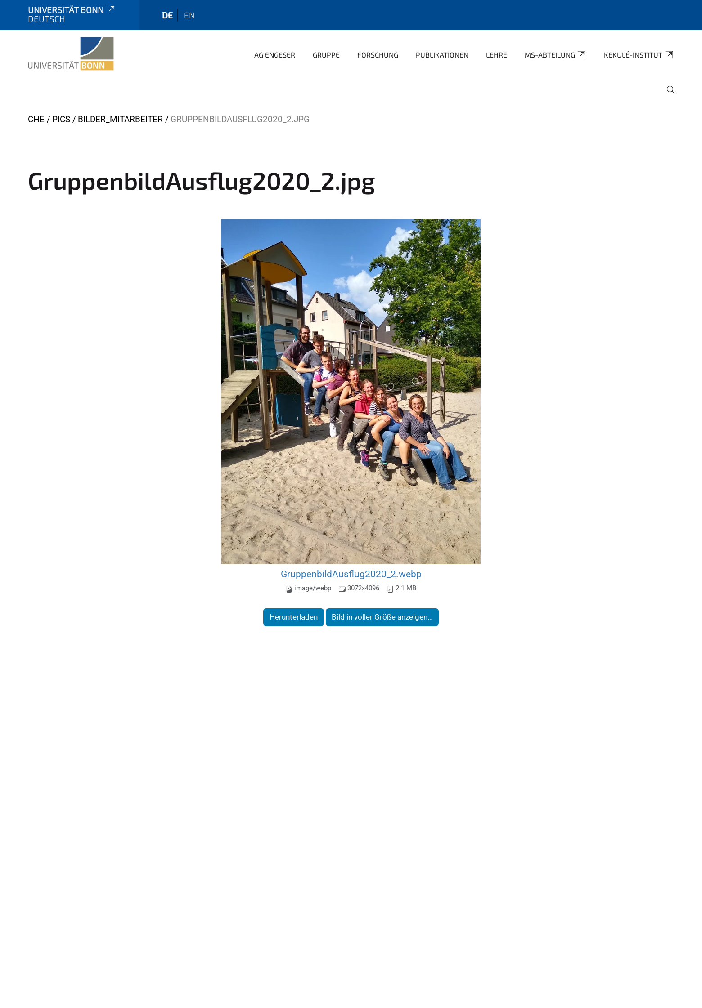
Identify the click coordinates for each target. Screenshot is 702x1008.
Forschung (377, 54)
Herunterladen (294, 616)
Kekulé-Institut (639, 55)
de (167, 15)
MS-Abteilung (556, 55)
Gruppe (326, 54)
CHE (36, 119)
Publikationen (442, 54)
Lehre (496, 54)
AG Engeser (274, 54)
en (189, 15)
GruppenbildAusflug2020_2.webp (351, 574)
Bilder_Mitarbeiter (120, 119)
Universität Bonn (72, 9)
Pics (61, 119)
